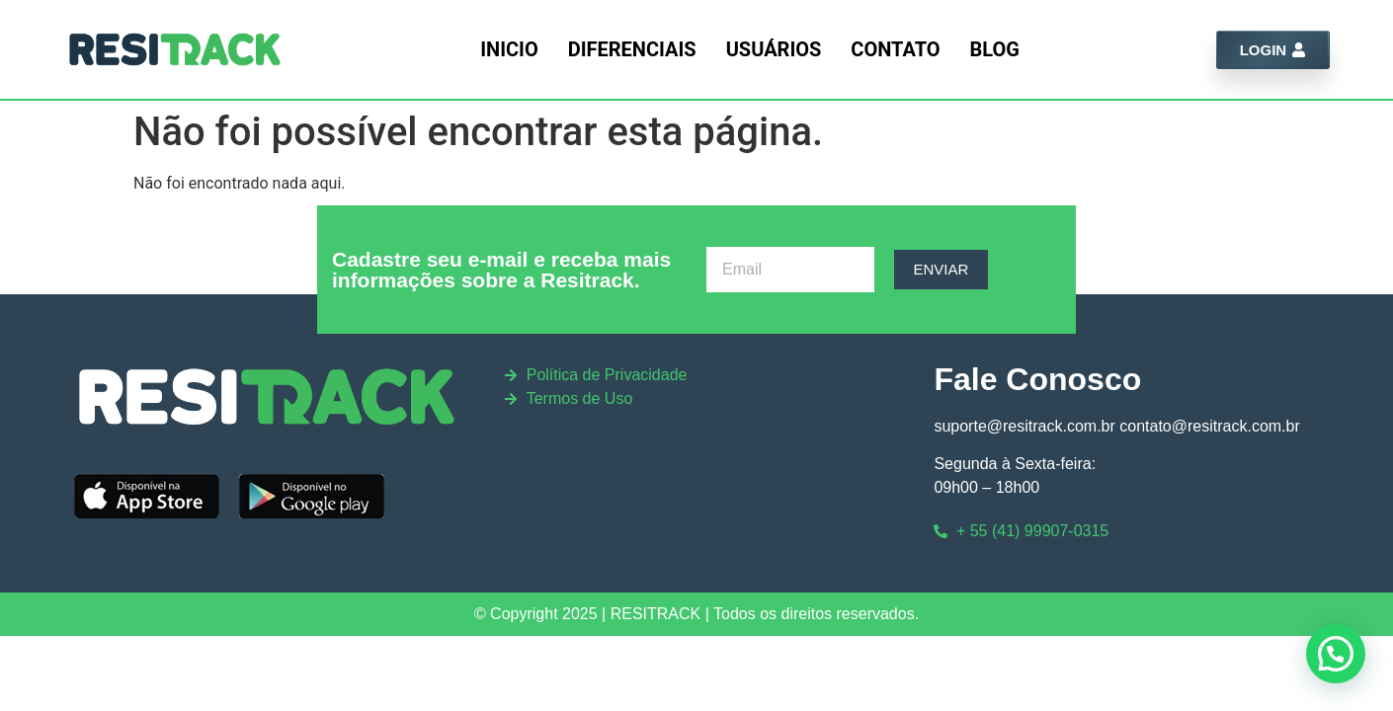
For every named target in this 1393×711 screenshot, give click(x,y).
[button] (1335, 653)
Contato (895, 49)
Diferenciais (632, 49)
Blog (995, 49)
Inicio (509, 49)
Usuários (774, 49)
